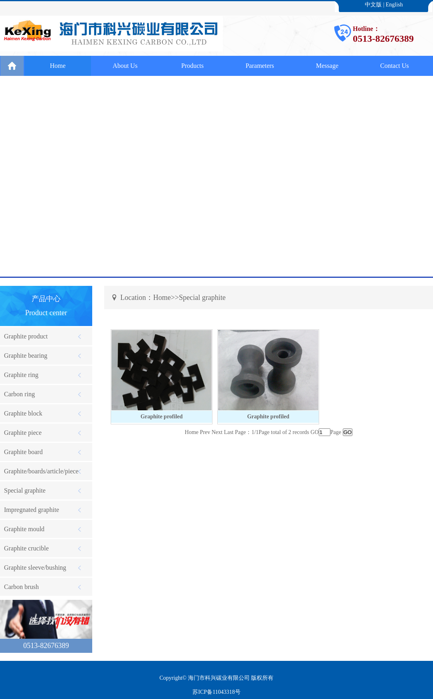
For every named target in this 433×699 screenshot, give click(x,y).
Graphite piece (23, 432)
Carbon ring (19, 394)
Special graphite (25, 490)
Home (57, 65)
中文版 (373, 5)
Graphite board (23, 451)
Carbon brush (21, 586)
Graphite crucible (26, 548)
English (394, 5)
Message (327, 65)
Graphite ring (21, 374)
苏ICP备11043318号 (216, 692)
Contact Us (394, 65)
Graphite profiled (161, 417)
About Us (125, 65)
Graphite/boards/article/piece (41, 471)
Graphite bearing (25, 355)
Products (192, 65)
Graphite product (26, 336)
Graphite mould (24, 529)
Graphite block (23, 413)
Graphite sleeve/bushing (35, 567)
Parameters (259, 65)
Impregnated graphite (31, 509)
